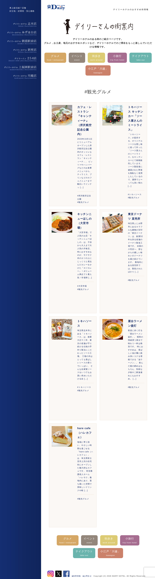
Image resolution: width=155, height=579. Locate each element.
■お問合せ (87, 576)
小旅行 (117, 58)
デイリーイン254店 (20, 59)
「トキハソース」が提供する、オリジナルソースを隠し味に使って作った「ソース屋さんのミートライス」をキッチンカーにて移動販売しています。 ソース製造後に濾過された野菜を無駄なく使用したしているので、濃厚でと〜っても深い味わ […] (135, 160)
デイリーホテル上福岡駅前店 (20, 68)
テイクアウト (140, 58)
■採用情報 (76, 576)
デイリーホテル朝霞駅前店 (20, 42)
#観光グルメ (83, 202)
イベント (77, 58)
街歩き (96, 58)
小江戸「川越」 (98, 70)
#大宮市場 (82, 286)
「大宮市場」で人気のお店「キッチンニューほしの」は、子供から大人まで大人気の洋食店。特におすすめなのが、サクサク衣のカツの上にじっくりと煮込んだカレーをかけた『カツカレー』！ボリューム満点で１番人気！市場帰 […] (84, 255)
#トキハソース (135, 194)
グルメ (55, 58)
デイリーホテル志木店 (20, 24)
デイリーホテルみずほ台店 (20, 33)
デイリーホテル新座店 (20, 50)
